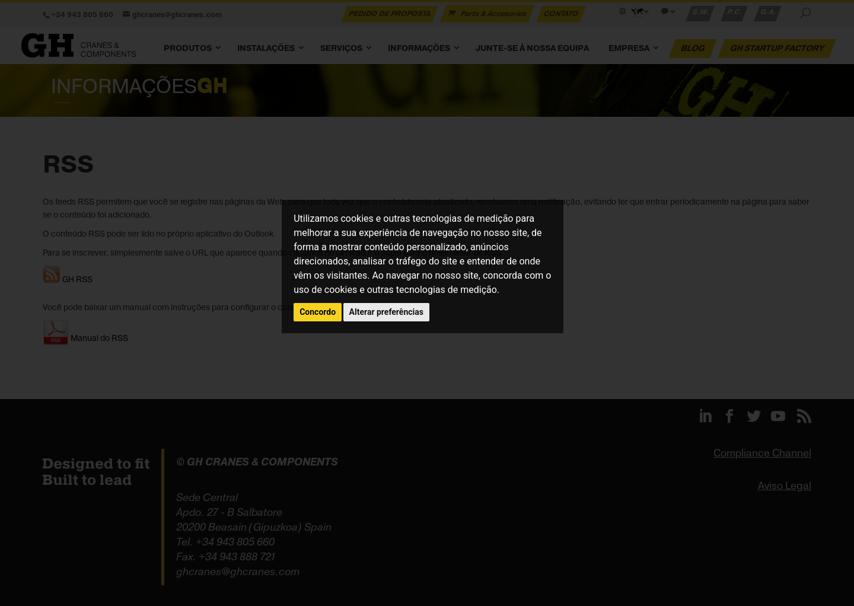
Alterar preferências (386, 312)
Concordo (317, 312)
